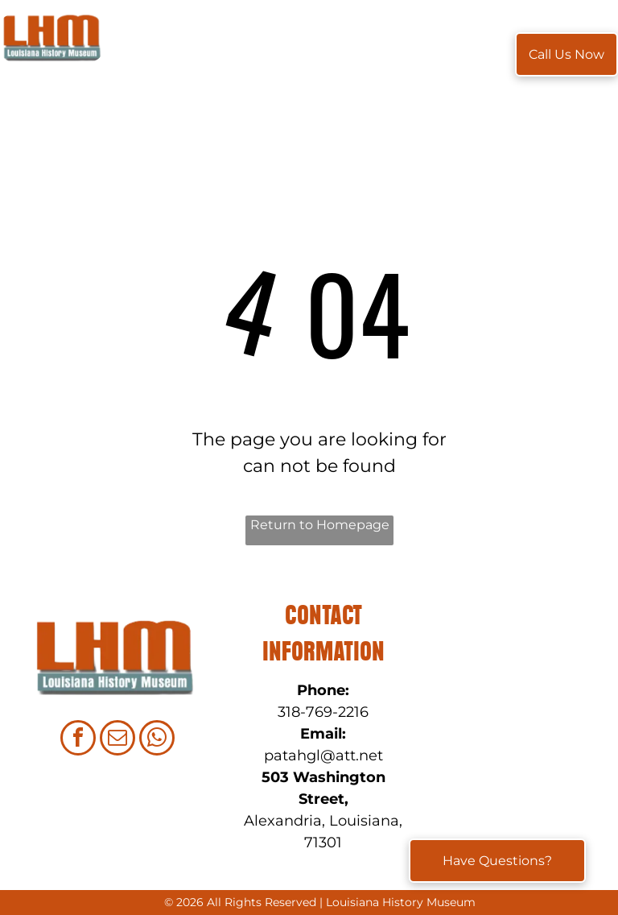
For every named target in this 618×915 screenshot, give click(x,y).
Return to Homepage (319, 524)
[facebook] (78, 740)
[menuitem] (152, 54)
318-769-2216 (323, 712)
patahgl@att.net (323, 755)
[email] (117, 740)
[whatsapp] (157, 740)
